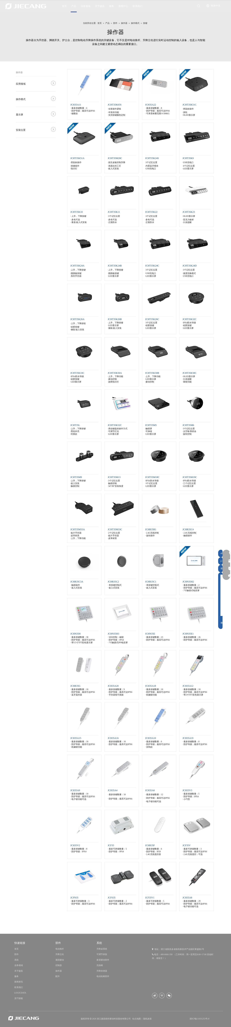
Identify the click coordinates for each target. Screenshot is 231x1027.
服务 (111, 6)
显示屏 (19, 114)
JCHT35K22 (151, 212)
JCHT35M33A (77, 529)
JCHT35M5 (151, 425)
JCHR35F (150, 845)
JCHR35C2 (113, 581)
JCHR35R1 (150, 529)
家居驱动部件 (103, 960)
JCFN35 (74, 897)
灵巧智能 (18, 998)
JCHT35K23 (189, 212)
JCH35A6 (150, 790)
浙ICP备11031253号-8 (199, 1019)
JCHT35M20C (115, 158)
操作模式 (21, 99)
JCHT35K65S (114, 104)
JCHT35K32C (189, 319)
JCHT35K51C (189, 104)
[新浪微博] (154, 995)
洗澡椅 (100, 965)
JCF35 (111, 845)
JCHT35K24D (190, 265)
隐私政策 (147, 1019)
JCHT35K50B (152, 373)
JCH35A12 (188, 686)
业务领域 (85, 6)
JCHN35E (150, 633)
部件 (16, 954)
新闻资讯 (18, 982)
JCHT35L (75, 425)
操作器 (19, 72)
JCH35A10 (150, 738)
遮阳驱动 (59, 960)
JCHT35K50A (115, 373)
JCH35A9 (75, 790)
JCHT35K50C (189, 373)
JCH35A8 (187, 897)
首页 (64, 6)
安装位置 (21, 130)
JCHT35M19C (190, 477)
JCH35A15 (75, 738)
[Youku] (162, 995)
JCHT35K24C (152, 265)
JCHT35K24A (77, 265)
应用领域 (21, 84)
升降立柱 (59, 954)
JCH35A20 (113, 686)
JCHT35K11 (114, 212)
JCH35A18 (150, 686)
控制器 (58, 965)
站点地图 (136, 1019)
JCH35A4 (112, 790)
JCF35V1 (149, 897)
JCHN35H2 (188, 581)
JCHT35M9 (76, 477)
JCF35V (187, 845)
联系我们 (137, 6)
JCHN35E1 (188, 633)
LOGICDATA (20, 993)
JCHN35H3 (113, 633)
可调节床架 (102, 954)
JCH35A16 (113, 738)
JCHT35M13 (114, 477)
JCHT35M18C (152, 477)
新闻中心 (123, 6)
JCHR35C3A (76, 581)
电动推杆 (59, 949)
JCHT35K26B (115, 319)
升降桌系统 (102, 949)
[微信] (169, 995)
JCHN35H (75, 633)
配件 (57, 976)
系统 (16, 960)
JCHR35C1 (150, 581)
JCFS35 (111, 897)
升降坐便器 (102, 971)
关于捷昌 (100, 6)
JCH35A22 (150, 104)
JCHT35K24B (115, 265)
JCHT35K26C (152, 319)
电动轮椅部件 (103, 976)
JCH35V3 (187, 790)
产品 (73, 6)
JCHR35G (75, 686)
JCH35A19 (188, 738)
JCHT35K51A (77, 158)
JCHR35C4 (188, 529)
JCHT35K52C (115, 425)
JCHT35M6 (188, 425)
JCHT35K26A (77, 319)
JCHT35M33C (115, 529)
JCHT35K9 (188, 158)
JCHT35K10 (76, 212)
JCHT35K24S (152, 158)
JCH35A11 (75, 104)
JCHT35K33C (77, 373)
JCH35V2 (75, 845)
